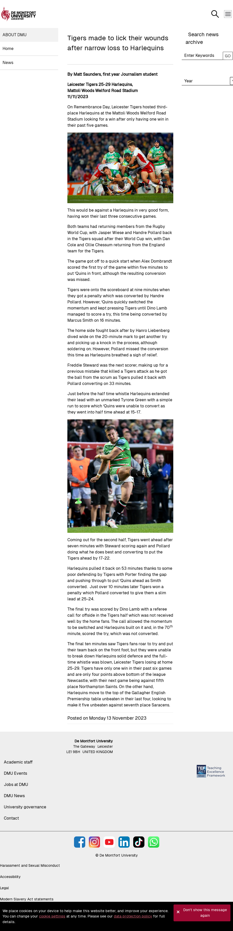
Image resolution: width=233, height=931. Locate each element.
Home (8, 48)
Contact (11, 818)
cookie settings (52, 916)
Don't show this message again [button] (205, 912)
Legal (4, 888)
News (8, 62)
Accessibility (10, 877)
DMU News (14, 795)
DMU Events (15, 773)
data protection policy (133, 916)
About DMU (15, 34)
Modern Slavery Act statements (26, 899)
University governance (25, 807)
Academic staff (18, 762)
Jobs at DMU (16, 784)
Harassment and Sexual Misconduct (30, 865)
